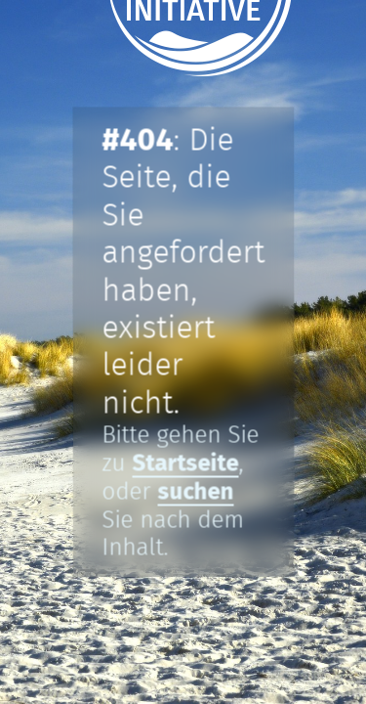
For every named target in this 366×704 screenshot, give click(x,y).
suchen (195, 492)
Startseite (185, 463)
